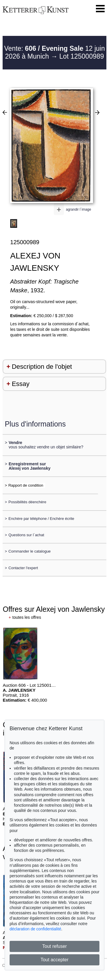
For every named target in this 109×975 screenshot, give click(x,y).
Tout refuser (54, 946)
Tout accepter (54, 959)
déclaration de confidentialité (35, 929)
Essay (20, 383)
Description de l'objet (42, 366)
